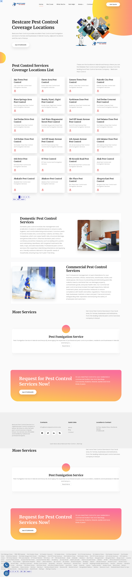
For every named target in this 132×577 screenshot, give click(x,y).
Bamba (33, 567)
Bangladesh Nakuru (86, 567)
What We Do (61, 4)
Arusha (113, 563)
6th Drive (47, 558)
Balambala (15, 567)
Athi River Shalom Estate (56, 565)
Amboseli (52, 563)
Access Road (64, 560)
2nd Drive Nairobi (11, 556)
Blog (69, 430)
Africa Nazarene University (118, 560)
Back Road (116, 565)
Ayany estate (96, 565)
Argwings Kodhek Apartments (99, 563)
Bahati (124, 565)
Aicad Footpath (76, 562)
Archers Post (77, 563)
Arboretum (67, 563)
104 (14, 199)
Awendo (81, 565)
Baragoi (3, 569)
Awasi (75, 565)
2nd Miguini (42, 556)
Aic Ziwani (66, 562)
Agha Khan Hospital (28, 562)
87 (52, 558)
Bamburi (40, 567)
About (70, 427)
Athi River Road (41, 565)
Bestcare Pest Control (69, 444)
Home (41, 4)
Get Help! (71, 4)
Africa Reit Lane (6, 562)
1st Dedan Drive (59, 554)
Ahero (39, 562)
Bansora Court (104, 567)
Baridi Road (33, 569)
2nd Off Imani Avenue (55, 556)
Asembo (119, 563)
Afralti (106, 560)
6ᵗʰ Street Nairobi (36, 558)
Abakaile (74, 558)
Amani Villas (14, 563)
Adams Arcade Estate (88, 560)
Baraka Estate (12, 569)
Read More (66, 346)
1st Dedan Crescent (46, 554)
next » (23, 199)
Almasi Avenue (101, 562)
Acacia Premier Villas (43, 560)
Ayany (88, 565)
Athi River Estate (29, 565)
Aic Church (57, 562)
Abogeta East (99, 558)
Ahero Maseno (47, 562)
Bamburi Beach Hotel (51, 567)
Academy (55, 560)
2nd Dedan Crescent (112, 554)
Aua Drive (69, 565)
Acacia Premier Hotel (27, 560)
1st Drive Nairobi (71, 554)
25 (21, 571)
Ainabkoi (85, 562)
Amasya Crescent (26, 563)
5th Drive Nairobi (12, 558)
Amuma (59, 563)
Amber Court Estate (40, 563)
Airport (92, 562)
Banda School (73, 567)
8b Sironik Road (60, 558)
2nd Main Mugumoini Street (28, 556)
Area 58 (85, 563)
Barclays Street (23, 569)
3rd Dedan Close (82, 556)
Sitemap (79, 444)
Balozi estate (25, 567)
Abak (68, 558)
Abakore (82, 558)
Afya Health (16, 562)
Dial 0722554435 (20, 45)
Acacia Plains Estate (12, 560)
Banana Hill (63, 567)
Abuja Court (120, 558)
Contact (90, 4)
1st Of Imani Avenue (84, 554)
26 (24, 571)
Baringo (41, 569)
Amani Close (123, 562)
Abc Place (90, 558)
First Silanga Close (7, 554)
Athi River (19, 565)
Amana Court (112, 562)
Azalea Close (107, 565)
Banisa (96, 567)
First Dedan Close (32, 554)
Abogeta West (110, 558)
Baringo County (51, 569)
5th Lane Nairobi (24, 558)
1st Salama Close (98, 554)
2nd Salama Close (69, 556)
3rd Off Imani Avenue (97, 556)
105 (18, 199)
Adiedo (99, 560)
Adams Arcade (75, 560)
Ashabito (127, 563)
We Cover (49, 4)
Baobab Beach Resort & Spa (120, 567)
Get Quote (113, 4)
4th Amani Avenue (112, 556)
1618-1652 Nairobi (20, 554)
